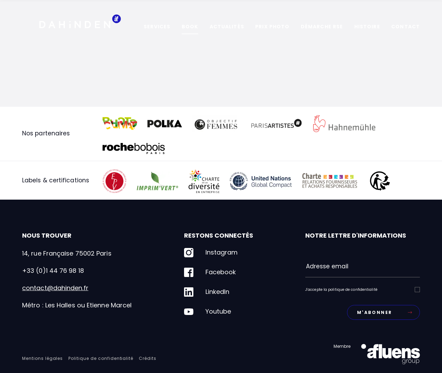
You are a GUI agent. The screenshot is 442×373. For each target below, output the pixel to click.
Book (190, 26)
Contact (405, 26)
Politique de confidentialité (100, 358)
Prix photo (272, 26)
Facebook (210, 272)
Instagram (211, 252)
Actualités (227, 26)
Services (157, 26)
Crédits (147, 358)
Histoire (367, 26)
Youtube (207, 311)
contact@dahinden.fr (55, 288)
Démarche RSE (322, 26)
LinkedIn (206, 292)
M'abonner (384, 312)
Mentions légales (42, 358)
